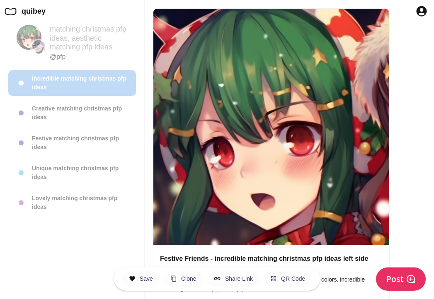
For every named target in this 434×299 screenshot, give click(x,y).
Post (401, 278)
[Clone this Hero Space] (183, 279)
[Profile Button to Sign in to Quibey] (421, 11)
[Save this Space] (141, 279)
